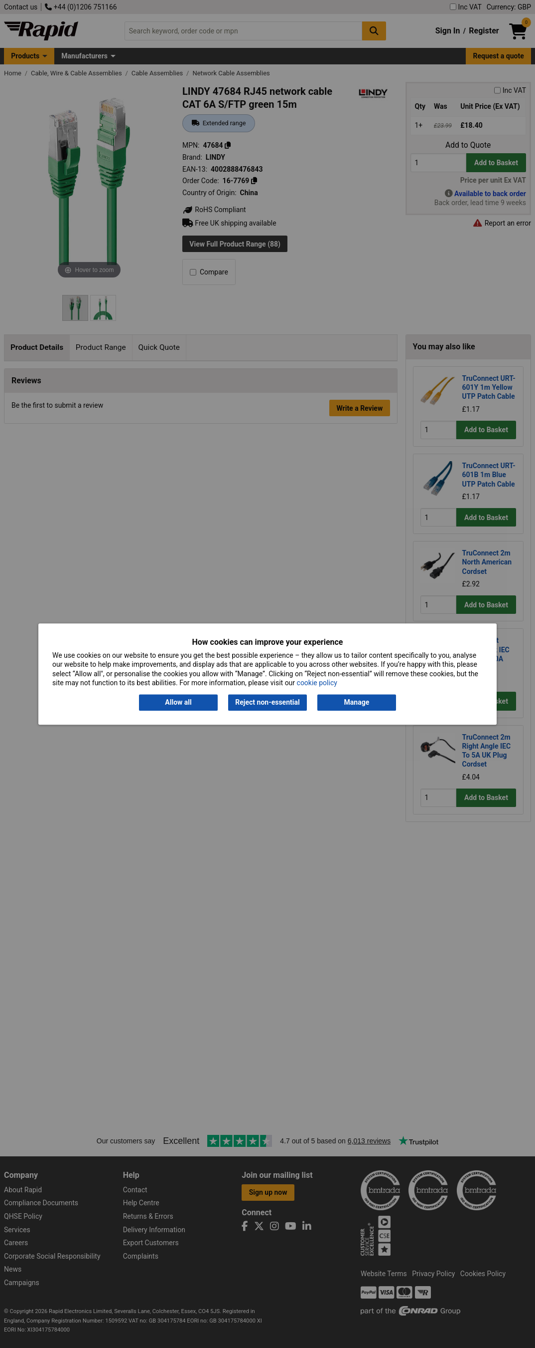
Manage (357, 703)
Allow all (178, 703)
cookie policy (317, 683)
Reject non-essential (267, 703)
